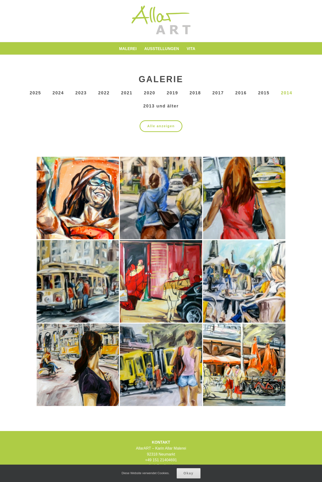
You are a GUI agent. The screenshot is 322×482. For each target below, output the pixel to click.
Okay (189, 473)
